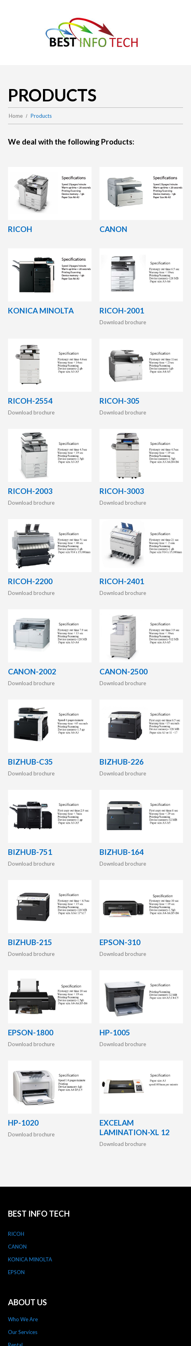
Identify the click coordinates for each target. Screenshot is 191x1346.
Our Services (22, 1332)
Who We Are (23, 1319)
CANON (17, 1246)
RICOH (16, 1234)
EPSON (16, 1272)
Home (16, 116)
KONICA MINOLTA (30, 1259)
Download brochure (122, 322)
